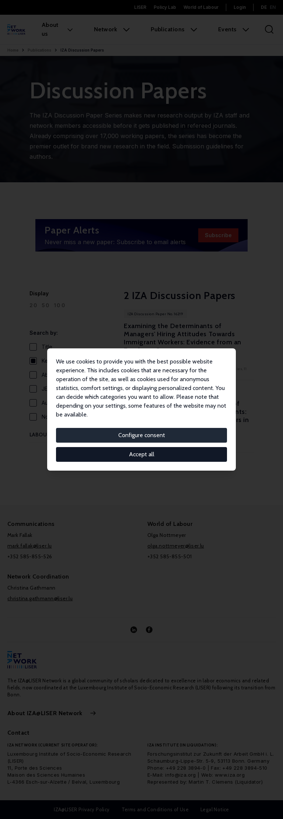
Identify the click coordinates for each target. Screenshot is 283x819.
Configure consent (141, 435)
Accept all (141, 454)
